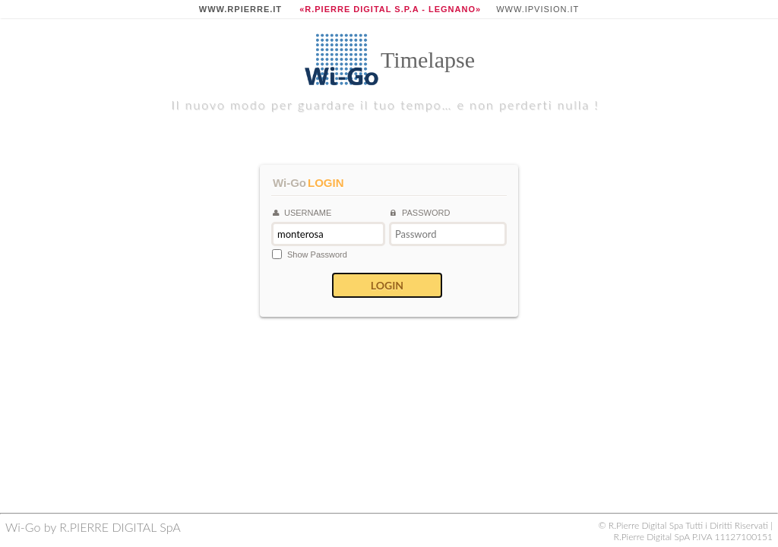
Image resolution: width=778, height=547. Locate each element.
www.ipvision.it (537, 9)
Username (302, 213)
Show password (317, 254)
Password (420, 213)
